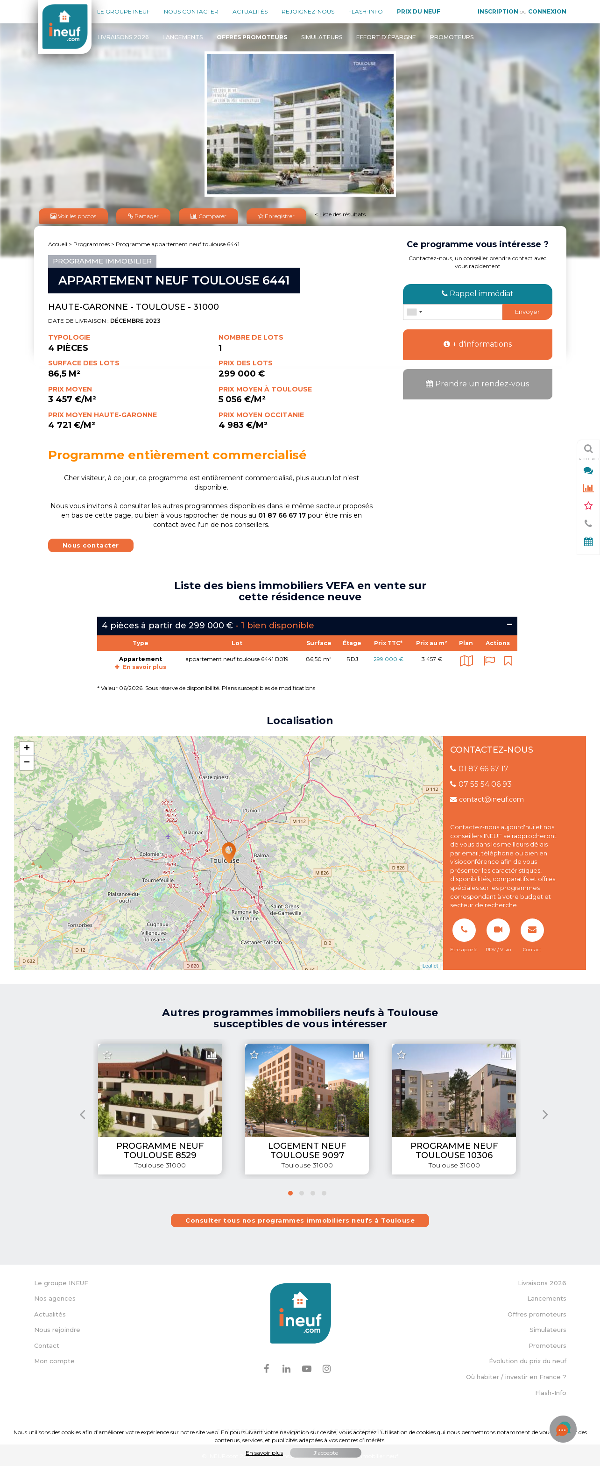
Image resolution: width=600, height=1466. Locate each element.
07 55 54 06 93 (481, 782)
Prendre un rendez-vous (477, 381)
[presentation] (82, 1111)
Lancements (182, 37)
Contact (46, 1343)
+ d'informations (478, 342)
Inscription (498, 11)
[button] (290, 1191)
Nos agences (55, 1296)
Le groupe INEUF (61, 1281)
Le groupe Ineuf (123, 11)
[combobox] (414, 310)
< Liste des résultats (340, 213)
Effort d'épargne (386, 37)
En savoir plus (140, 665)
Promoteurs (451, 37)
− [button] (27, 761)
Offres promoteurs (537, 1312)
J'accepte (325, 1452)
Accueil (57, 242)
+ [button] (27, 747)
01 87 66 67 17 (479, 766)
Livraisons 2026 (123, 37)
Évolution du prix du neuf (527, 1359)
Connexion (547, 11)
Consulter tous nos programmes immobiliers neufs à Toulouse (300, 1218)
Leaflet (430, 964)
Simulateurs (321, 37)
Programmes (91, 242)
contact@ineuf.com (487, 797)
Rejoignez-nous (308, 11)
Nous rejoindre (57, 1327)
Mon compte (54, 1359)
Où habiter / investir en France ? (516, 1375)
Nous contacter (191, 11)
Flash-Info (365, 11)
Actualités (250, 11)
